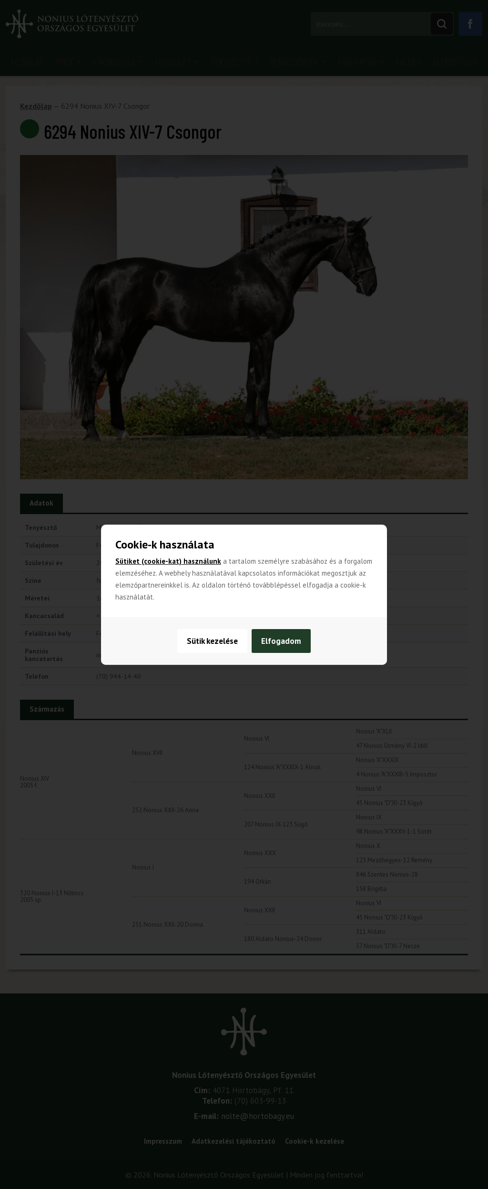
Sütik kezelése (212, 641)
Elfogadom (282, 641)
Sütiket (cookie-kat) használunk (168, 561)
